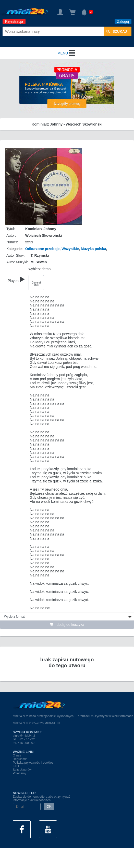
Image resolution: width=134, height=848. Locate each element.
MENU (67, 53)
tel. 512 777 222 (24, 739)
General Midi (36, 284)
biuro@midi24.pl (24, 736)
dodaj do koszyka (67, 625)
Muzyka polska (93, 249)
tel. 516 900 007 (24, 743)
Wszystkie (70, 249)
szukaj (116, 31)
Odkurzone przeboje (42, 249)
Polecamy (19, 773)
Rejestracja (14, 21)
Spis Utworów (22, 770)
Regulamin (20, 759)
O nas (17, 755)
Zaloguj (123, 21)
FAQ (16, 766)
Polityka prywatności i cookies (33, 762)
